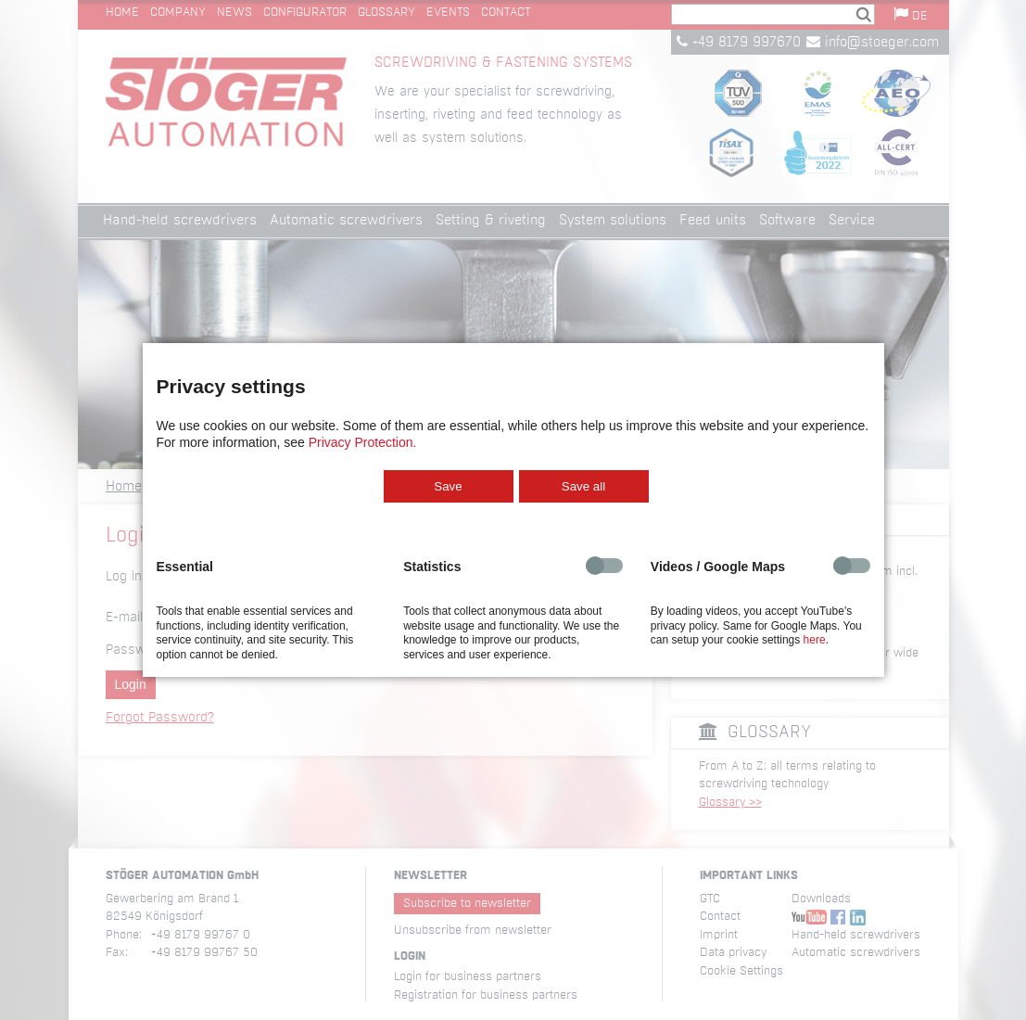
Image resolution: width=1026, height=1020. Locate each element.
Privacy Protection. (363, 442)
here (815, 639)
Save (448, 486)
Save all (583, 486)
